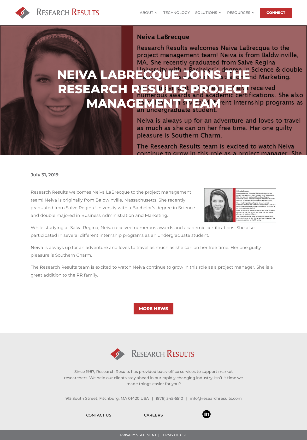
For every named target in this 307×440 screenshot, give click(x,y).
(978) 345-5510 (169, 398)
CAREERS (153, 415)
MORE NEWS (153, 308)
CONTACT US (98, 415)
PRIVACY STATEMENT (138, 435)
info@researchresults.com (216, 398)
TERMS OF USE (174, 435)
